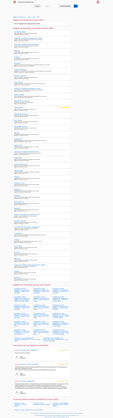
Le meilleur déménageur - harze (40, 415)
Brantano (17, 63)
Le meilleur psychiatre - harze (62, 416)
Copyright (71, 413)
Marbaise (17, 195)
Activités (37, 6)
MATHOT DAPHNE (20, 75)
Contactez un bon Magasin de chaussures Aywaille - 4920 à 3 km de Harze (22, 291)
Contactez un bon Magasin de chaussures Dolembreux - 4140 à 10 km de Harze (61, 324)
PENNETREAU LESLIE (22, 101)
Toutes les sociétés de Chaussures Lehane (28, 38)
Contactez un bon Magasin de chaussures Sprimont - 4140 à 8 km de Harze (60, 307)
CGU (67, 413)
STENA (16, 239)
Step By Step (18, 170)
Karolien (23, 364)
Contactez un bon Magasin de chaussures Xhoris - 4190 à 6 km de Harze (41, 299)
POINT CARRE (19, 94)
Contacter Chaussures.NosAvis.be (46, 413)
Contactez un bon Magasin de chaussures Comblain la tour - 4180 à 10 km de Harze (61, 315)
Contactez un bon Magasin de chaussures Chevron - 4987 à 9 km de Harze (22, 315)
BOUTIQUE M (18, 202)
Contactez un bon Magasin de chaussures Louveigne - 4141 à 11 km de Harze (22, 332)
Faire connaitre (57, 413)
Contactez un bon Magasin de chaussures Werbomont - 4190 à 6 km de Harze (60, 299)
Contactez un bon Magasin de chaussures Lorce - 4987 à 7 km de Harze (41, 307)
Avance (16, 252)
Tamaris (16, 271)
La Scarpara (18, 233)
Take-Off (17, 258)
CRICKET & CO (19, 183)
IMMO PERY (18, 145)
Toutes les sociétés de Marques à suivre (27, 88)
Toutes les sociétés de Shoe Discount (26, 44)
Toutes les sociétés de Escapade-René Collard (29, 265)
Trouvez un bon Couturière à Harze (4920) (20, 404)
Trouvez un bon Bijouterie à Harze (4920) (41, 403)
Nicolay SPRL (18, 107)
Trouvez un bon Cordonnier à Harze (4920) (28, 410)
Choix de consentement (77, 413)
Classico (23, 381)
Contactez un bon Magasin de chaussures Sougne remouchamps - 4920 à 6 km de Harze (22, 299)
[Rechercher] (76, 6)
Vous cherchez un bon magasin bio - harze (56, 415)
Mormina (17, 277)
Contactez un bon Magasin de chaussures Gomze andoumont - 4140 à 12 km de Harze (55, 339)
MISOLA (17, 50)
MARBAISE (18, 139)
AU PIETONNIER (20, 31)
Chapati (16, 57)
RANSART (31, 381)
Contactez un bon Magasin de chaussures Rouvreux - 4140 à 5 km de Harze (60, 291)
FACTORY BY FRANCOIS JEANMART (27, 227)
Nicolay (16, 132)
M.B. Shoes (18, 120)
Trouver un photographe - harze (72, 415)
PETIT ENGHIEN (33, 364)
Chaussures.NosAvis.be (26, 2)
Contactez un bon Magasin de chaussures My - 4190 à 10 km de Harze (22, 324)
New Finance (18, 82)
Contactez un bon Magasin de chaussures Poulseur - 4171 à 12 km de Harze (27, 339)
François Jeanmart (20, 69)
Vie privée (63, 413)
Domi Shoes (18, 246)
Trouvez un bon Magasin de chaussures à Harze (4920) (61, 404)
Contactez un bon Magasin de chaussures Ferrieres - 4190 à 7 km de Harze (22, 307)
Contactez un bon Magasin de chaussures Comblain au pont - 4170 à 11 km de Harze (61, 332)
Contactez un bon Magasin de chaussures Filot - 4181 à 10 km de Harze (41, 324)
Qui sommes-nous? (34, 413)
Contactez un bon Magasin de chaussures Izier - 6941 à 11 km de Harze (41, 332)
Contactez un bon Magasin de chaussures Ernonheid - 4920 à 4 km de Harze (41, 291)
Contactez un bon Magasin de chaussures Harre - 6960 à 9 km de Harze (41, 315)
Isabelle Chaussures (21, 114)
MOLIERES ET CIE (20, 126)
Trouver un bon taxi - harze (49, 416)
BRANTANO (18, 158)
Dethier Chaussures (20, 164)
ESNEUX (34, 350)
